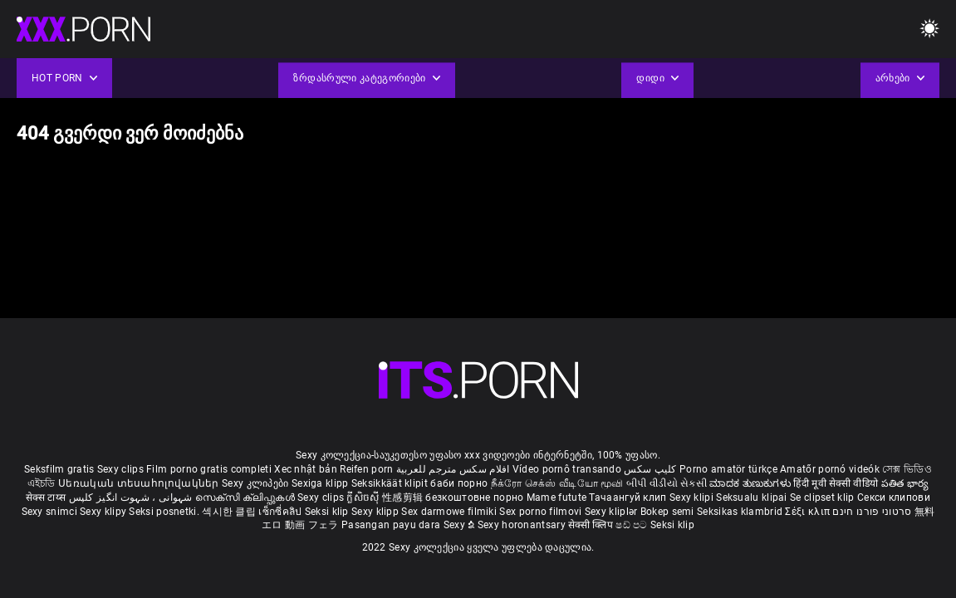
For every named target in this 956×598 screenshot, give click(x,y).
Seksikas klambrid (741, 511)
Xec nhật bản (305, 469)
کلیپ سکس (650, 469)
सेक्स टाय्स (47, 497)
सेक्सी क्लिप (591, 525)
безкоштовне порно (474, 497)
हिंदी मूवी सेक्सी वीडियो (835, 483)
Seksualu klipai (753, 497)
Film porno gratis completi (209, 469)
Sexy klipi (692, 497)
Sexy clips (121, 469)
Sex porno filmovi (540, 511)
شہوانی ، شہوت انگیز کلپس (132, 497)
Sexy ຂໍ (461, 525)
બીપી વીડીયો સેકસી (666, 483)
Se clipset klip (823, 497)
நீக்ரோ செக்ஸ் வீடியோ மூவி (557, 483)
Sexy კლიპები (257, 483)
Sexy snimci (51, 511)
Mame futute (556, 497)
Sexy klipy (104, 511)
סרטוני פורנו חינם (871, 511)
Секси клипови (893, 497)
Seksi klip (328, 511)
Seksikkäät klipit (390, 483)
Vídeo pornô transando (566, 469)
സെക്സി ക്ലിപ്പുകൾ (246, 497)
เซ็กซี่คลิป (281, 511)
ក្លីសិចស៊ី (364, 497)
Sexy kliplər (612, 511)
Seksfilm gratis (59, 469)
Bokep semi (667, 511)
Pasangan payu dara (392, 525)
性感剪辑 (404, 497)
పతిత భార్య (905, 483)
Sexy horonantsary (523, 525)
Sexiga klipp (321, 483)
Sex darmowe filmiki (449, 511)
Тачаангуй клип (629, 497)
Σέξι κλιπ (808, 511)
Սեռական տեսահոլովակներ (140, 483)
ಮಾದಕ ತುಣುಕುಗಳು (751, 483)
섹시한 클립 (230, 511)
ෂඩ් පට (632, 525)
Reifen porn (366, 469)
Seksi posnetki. (165, 511)
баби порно (459, 483)
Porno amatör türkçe (728, 469)
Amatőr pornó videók (830, 469)
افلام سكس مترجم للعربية (453, 469)
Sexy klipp (376, 511)
